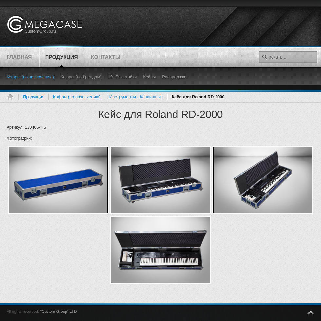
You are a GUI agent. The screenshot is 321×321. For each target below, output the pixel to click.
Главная (12, 97)
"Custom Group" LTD (58, 311)
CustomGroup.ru (40, 31)
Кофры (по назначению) (77, 96)
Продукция (33, 96)
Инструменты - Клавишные (136, 96)
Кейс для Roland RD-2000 (160, 114)
